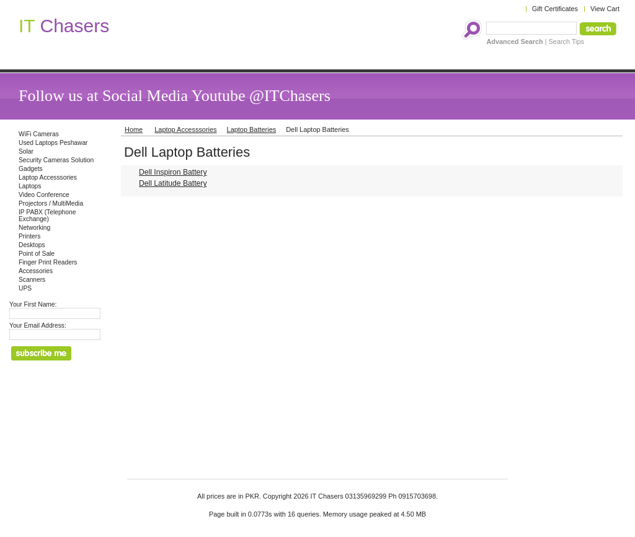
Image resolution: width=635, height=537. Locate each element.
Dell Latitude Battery (172, 183)
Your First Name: (32, 304)
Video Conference (44, 194)
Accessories (36, 271)
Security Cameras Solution (56, 160)
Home (134, 129)
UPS (25, 288)
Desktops (32, 245)
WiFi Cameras (39, 134)
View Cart (604, 8)
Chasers (64, 25)
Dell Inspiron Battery (172, 172)
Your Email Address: (37, 325)
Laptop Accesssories (48, 177)
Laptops (30, 186)
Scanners (32, 279)
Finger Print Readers (48, 262)
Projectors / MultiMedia (51, 203)
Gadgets (31, 168)
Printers (29, 236)
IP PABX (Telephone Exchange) (47, 215)
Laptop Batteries (252, 129)
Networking (34, 227)
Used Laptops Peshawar (53, 142)
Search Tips (566, 41)
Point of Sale (37, 253)
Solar (26, 151)
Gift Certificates (555, 8)
